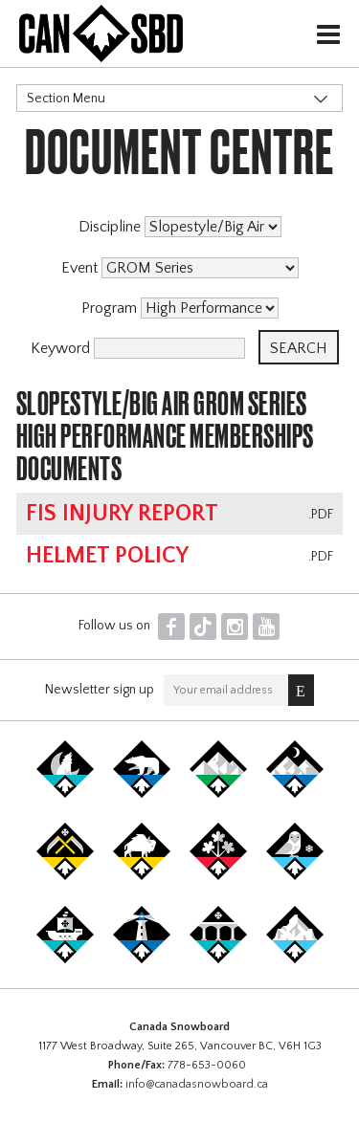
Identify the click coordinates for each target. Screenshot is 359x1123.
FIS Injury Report (122, 513)
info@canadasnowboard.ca (196, 1084)
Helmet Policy (107, 555)
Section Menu (66, 98)
